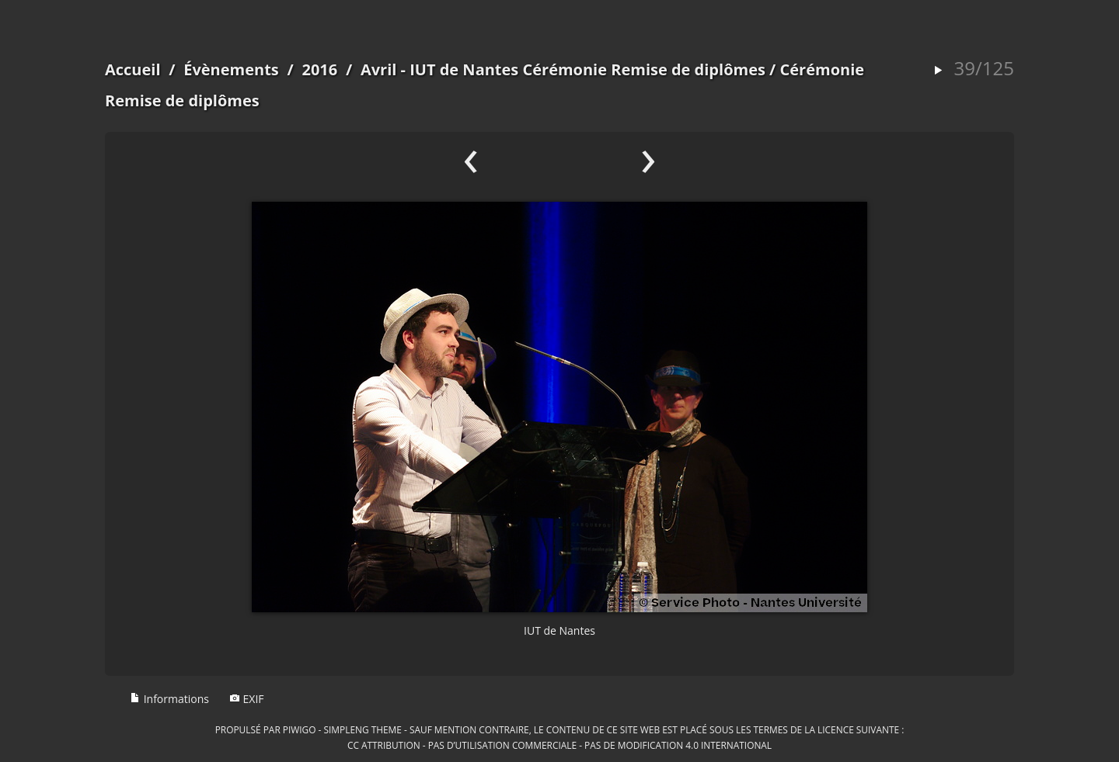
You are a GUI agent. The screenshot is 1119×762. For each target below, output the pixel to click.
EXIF (246, 698)
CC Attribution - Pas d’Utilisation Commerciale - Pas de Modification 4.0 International (559, 745)
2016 (319, 69)
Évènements (231, 69)
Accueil (133, 69)
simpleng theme (363, 729)
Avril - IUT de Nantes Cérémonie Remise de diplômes (563, 69)
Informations (169, 698)
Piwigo (299, 729)
